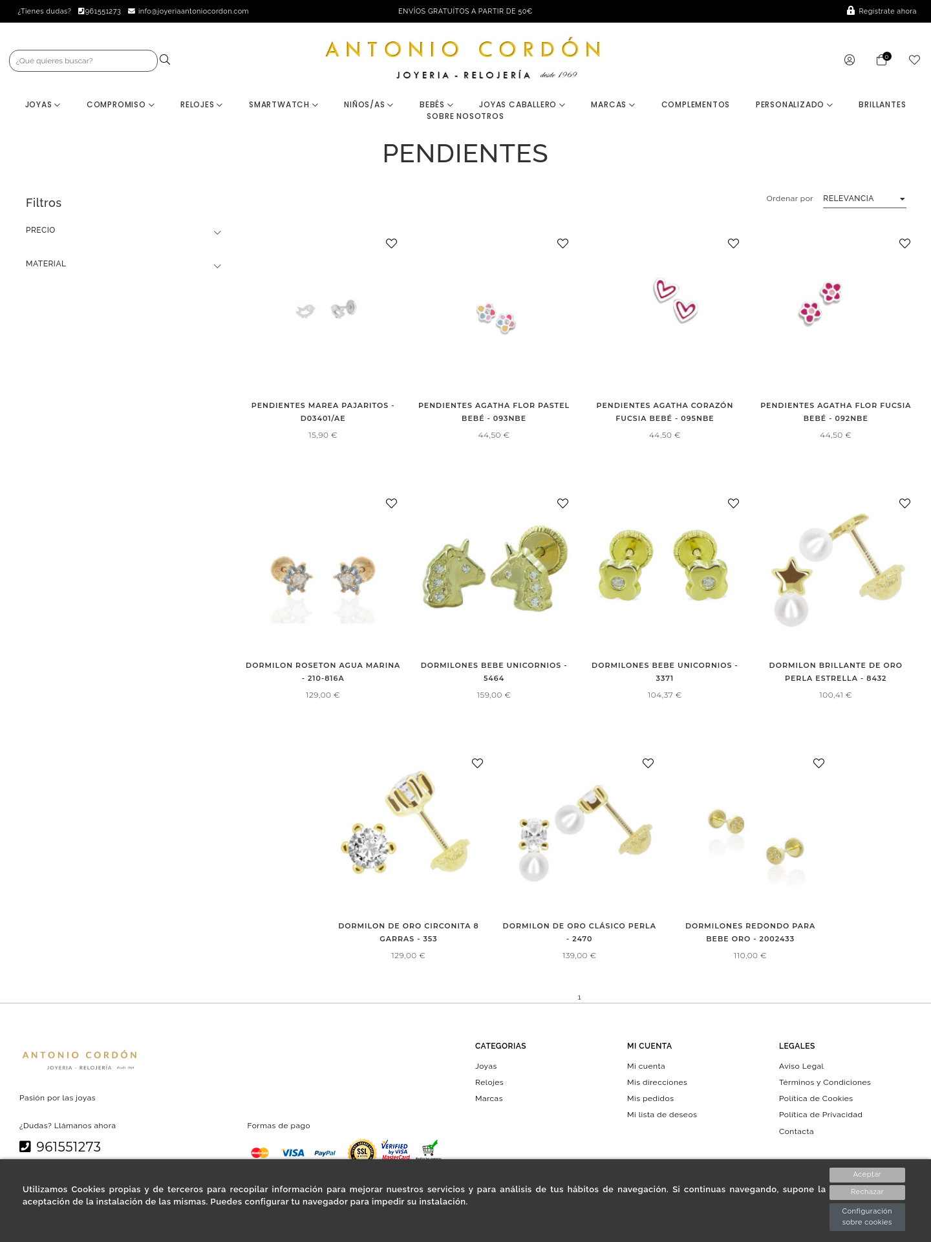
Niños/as (369, 105)
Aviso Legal (801, 1066)
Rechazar (867, 1192)
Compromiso (121, 105)
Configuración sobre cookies (867, 1216)
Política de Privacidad (821, 1115)
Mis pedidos (650, 1099)
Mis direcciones (657, 1082)
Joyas (43, 105)
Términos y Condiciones (825, 1082)
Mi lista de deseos (662, 1115)
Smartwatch (284, 105)
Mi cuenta (646, 1066)
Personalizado (794, 105)
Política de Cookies (816, 1099)
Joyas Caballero (522, 105)
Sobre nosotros (465, 116)
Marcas (613, 105)
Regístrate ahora (882, 11)
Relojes (201, 105)
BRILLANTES (882, 105)
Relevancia (848, 199)
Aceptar (867, 1174)
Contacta (796, 1132)
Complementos (696, 105)
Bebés (437, 105)
